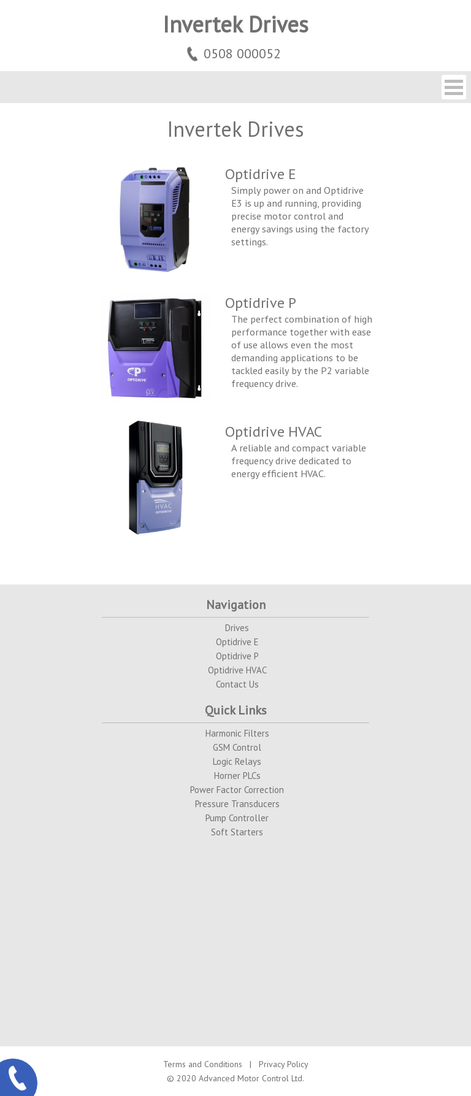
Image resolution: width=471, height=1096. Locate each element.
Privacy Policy (283, 1064)
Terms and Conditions (202, 1064)
